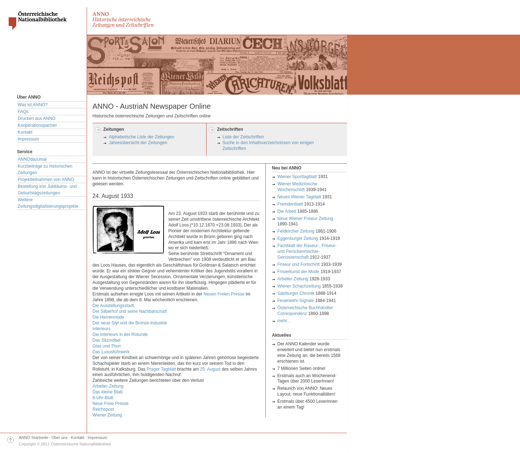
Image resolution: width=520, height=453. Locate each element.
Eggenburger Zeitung (298, 238)
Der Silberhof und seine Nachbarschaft (129, 311)
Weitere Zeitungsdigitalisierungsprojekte (48, 203)
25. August (210, 369)
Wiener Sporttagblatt (297, 176)
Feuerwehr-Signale (295, 300)
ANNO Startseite (33, 437)
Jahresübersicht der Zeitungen (138, 142)
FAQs (23, 111)
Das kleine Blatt (107, 391)
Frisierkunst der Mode (298, 271)
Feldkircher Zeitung (296, 231)
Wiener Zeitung (107, 415)
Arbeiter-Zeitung (108, 386)
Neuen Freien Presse (224, 294)
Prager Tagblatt (161, 369)
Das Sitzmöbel (106, 340)
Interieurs (101, 328)
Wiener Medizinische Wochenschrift (297, 186)
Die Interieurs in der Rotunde (120, 334)
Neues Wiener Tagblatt (299, 196)
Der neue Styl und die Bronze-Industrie (129, 322)
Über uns (60, 437)
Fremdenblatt (290, 204)
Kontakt (25, 132)
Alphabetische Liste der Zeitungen (141, 136)
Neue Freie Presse (110, 403)
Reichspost (103, 409)
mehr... (284, 320)
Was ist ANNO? (33, 104)
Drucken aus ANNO (37, 118)
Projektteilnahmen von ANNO (46, 179)
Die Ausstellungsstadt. (113, 305)
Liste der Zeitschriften (243, 136)
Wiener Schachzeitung (299, 286)
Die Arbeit (286, 211)
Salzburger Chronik (296, 293)
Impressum (28, 139)
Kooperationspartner (37, 125)
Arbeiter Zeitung (292, 278)
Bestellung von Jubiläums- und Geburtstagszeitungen (47, 189)
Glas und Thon (106, 346)
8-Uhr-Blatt (102, 397)
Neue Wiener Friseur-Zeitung (305, 218)
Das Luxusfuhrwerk (111, 351)
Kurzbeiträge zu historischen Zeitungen (45, 169)
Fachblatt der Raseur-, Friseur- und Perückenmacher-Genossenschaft (307, 251)
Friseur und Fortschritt (298, 264)
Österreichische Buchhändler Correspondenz (305, 310)
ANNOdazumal (32, 159)
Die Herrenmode (108, 317)
